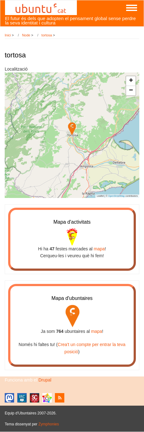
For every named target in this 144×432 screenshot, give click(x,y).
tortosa (46, 35)
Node (26, 35)
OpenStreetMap (116, 196)
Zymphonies (48, 424)
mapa (99, 248)
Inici (8, 35)
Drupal (44, 379)
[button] (72, 128)
